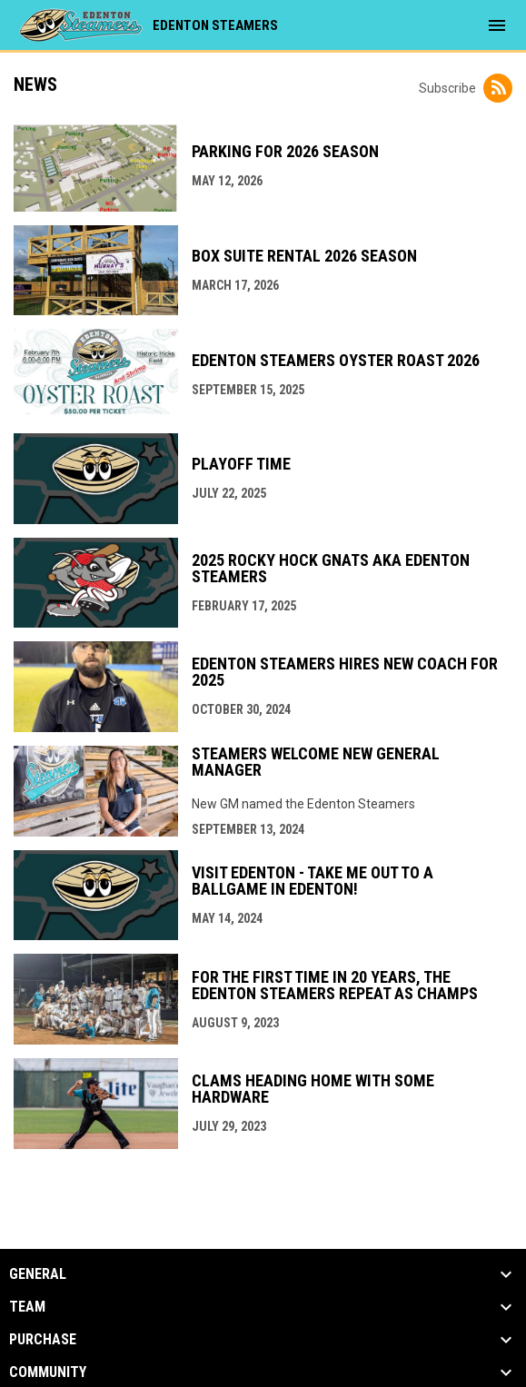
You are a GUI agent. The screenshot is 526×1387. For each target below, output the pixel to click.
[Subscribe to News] (497, 88)
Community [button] (47, 1372)
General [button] (37, 1274)
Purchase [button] (42, 1340)
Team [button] (27, 1307)
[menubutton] (497, 25)
